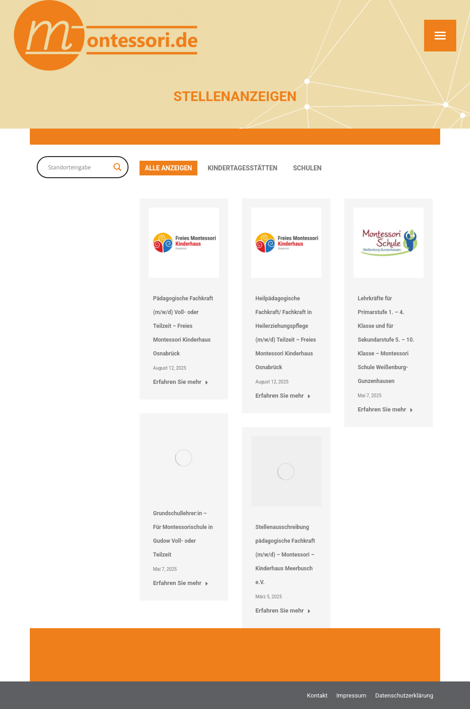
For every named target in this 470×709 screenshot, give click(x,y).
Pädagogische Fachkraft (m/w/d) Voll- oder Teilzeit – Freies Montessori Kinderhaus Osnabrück (183, 326)
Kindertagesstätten (242, 168)
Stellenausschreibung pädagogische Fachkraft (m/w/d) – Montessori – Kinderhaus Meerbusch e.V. (285, 554)
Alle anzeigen (168, 168)
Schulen (307, 168)
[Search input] (78, 167)
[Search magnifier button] (117, 167)
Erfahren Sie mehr (180, 381)
